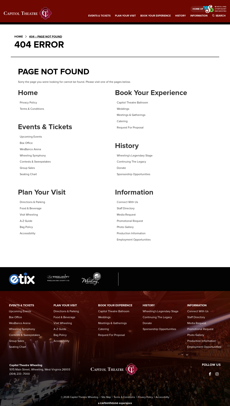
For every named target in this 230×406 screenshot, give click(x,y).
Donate (121, 167)
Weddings (123, 108)
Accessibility (28, 231)
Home (18, 36)
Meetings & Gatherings (131, 115)
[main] (115, 146)
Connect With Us (127, 201)
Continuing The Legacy (131, 161)
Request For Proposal (130, 127)
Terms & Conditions (32, 108)
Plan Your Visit (125, 16)
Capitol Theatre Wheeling (28, 13)
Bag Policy (26, 225)
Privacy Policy (28, 102)
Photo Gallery (125, 225)
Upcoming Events (31, 136)
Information (199, 16)
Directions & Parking (32, 201)
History (180, 16)
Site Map (106, 395)
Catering (122, 121)
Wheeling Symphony (33, 155)
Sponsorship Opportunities (133, 173)
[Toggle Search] (219, 17)
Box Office (26, 142)
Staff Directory (126, 207)
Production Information (131, 231)
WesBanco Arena (30, 148)
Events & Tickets (99, 16)
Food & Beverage (31, 207)
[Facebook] (209, 372)
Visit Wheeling (29, 213)
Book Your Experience (155, 16)
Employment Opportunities (134, 238)
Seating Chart (28, 173)
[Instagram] (217, 372)
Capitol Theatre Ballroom (132, 102)
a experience (115, 401)
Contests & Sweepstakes (35, 161)
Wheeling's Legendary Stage (135, 155)
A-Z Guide (26, 219)
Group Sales (27, 167)
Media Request (126, 213)
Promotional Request (130, 219)
